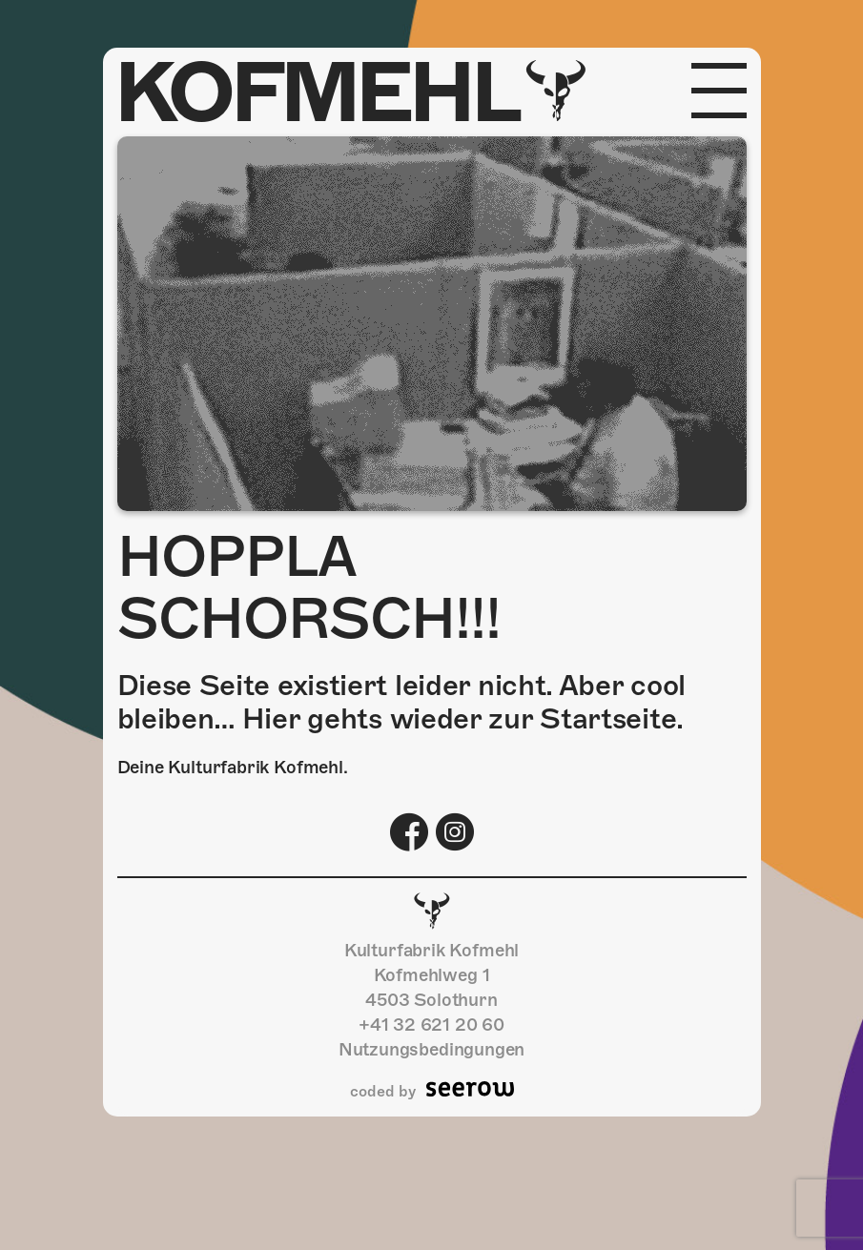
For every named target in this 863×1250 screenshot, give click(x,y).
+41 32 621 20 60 (431, 1024)
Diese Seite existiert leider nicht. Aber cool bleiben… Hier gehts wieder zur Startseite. (402, 702)
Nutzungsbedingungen (432, 1049)
